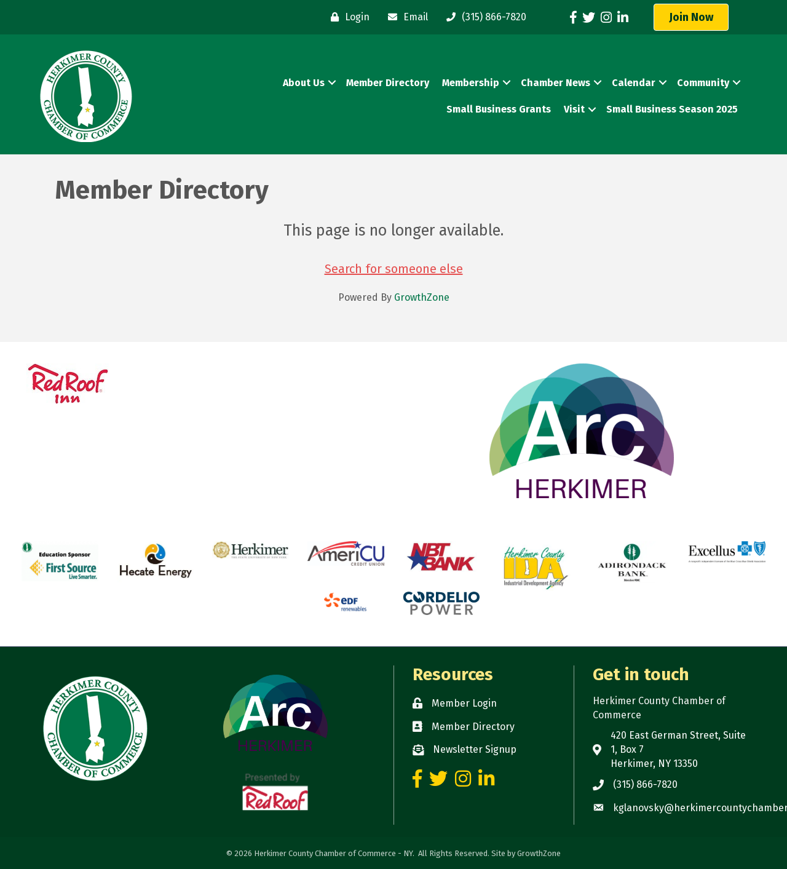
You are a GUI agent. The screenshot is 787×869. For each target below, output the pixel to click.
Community (703, 83)
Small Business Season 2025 (672, 109)
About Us (304, 83)
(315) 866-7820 (645, 784)
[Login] (347, 17)
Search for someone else (394, 268)
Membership (470, 83)
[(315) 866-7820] (483, 17)
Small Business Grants (498, 109)
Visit (574, 109)
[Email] (405, 17)
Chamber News (555, 83)
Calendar (633, 83)
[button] (691, 17)
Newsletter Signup (474, 749)
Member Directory (387, 83)
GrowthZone (421, 297)
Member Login (464, 703)
